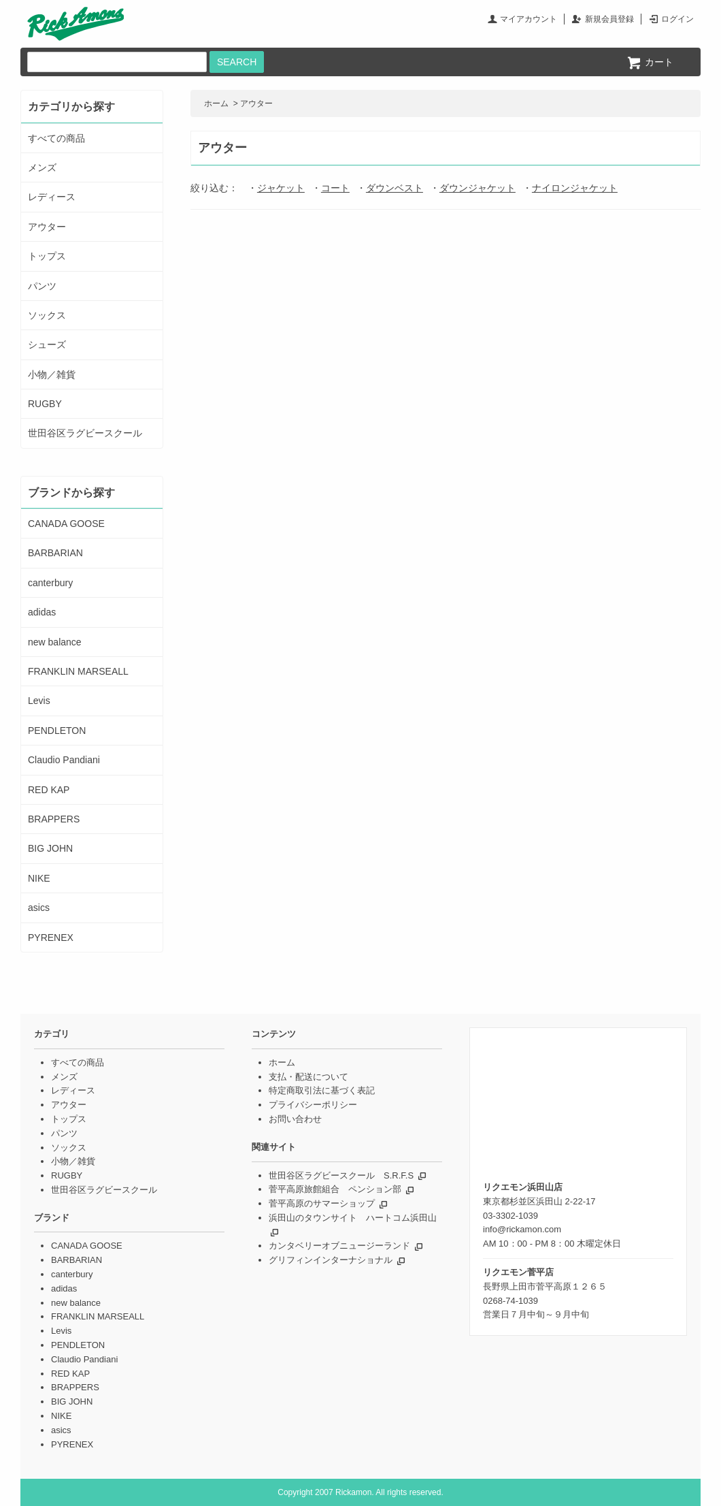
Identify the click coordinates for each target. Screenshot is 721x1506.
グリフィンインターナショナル (330, 1260)
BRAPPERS (54, 819)
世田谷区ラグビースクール (85, 433)
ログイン (677, 19)
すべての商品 (56, 138)
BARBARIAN (55, 552)
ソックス (47, 315)
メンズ (42, 167)
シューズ (47, 344)
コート (335, 187)
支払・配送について (308, 1077)
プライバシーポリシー (313, 1105)
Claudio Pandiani (64, 759)
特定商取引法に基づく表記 (322, 1090)
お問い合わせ (295, 1119)
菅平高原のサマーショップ (322, 1203)
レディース (52, 196)
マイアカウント (528, 19)
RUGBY (45, 403)
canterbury (50, 582)
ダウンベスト (394, 187)
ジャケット (281, 187)
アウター (256, 103)
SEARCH (236, 62)
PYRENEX (50, 937)
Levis (39, 700)
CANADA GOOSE (66, 523)
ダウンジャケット (477, 187)
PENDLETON (57, 730)
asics (39, 907)
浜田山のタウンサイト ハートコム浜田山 (353, 1218)
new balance (55, 642)
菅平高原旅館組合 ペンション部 (335, 1189)
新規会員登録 (609, 19)
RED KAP (48, 789)
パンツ (42, 286)
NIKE (39, 878)
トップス (47, 256)
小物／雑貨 (52, 374)
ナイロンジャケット (575, 187)
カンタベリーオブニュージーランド (339, 1245)
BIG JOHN (50, 848)
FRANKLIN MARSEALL (78, 671)
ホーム (216, 103)
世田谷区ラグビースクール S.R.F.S (341, 1175)
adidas (42, 612)
